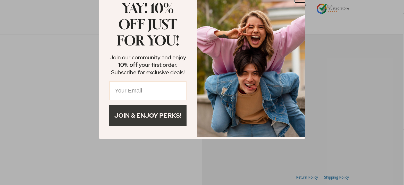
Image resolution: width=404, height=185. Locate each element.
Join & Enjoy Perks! (147, 115)
